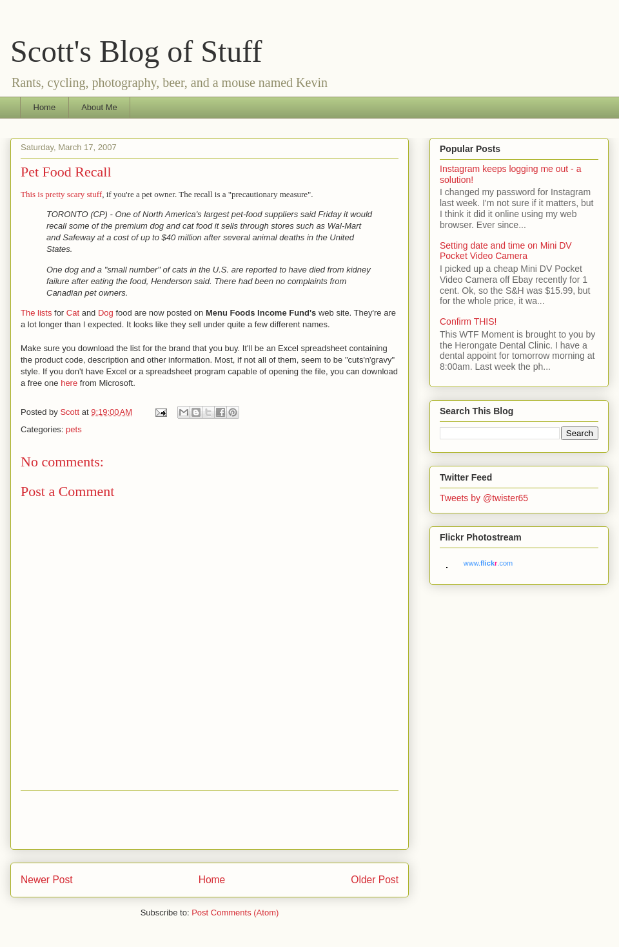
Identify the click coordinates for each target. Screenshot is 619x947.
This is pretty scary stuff (61, 194)
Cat (72, 313)
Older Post (374, 879)
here (69, 383)
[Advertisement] (209, 820)
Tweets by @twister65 (484, 498)
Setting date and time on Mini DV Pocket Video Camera (506, 251)
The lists (36, 313)
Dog (105, 313)
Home (45, 107)
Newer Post (47, 879)
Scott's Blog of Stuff (136, 51)
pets (74, 429)
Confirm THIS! (468, 321)
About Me (99, 107)
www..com (488, 563)
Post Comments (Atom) (235, 912)
